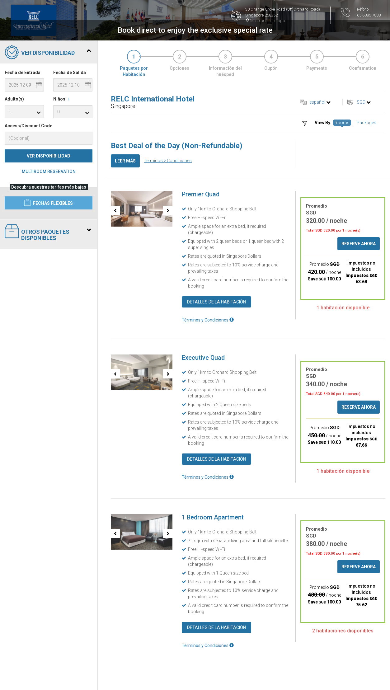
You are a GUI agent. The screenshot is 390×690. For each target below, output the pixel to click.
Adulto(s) (14, 98)
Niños (62, 99)
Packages (366, 122)
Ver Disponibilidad (48, 155)
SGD (361, 102)
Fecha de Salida (69, 72)
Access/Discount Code (28, 125)
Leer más (125, 160)
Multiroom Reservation (49, 171)
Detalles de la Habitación (216, 301)
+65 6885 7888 (368, 15)
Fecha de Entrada (22, 72)
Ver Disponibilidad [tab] (48, 53)
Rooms (342, 122)
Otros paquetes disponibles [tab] (48, 232)
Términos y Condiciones (168, 160)
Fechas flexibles (48, 202)
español (317, 102)
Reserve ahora (358, 243)
